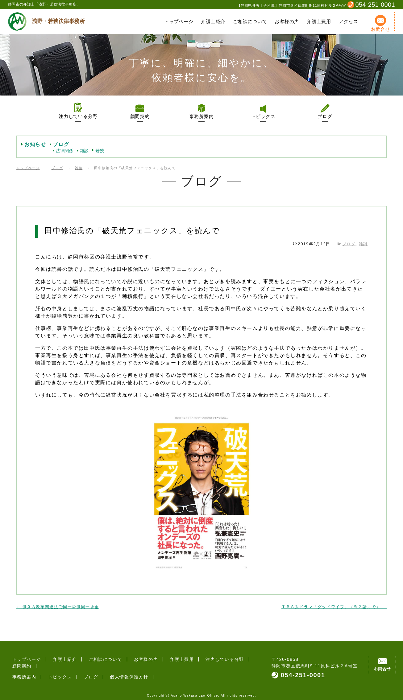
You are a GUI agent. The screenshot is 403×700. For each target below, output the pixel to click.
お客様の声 (287, 21)
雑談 (84, 150)
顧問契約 (140, 116)
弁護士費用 (319, 21)
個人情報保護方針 (118, 670)
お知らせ (35, 144)
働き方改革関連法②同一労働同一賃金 (57, 606)
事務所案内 (201, 116)
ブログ (325, 116)
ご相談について (250, 21)
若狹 (99, 150)
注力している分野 (78, 116)
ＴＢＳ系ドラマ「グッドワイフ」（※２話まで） (334, 606)
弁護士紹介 (213, 21)
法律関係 (64, 150)
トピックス (263, 116)
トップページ (178, 21)
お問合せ (380, 23)
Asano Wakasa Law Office (194, 692)
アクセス (348, 21)
